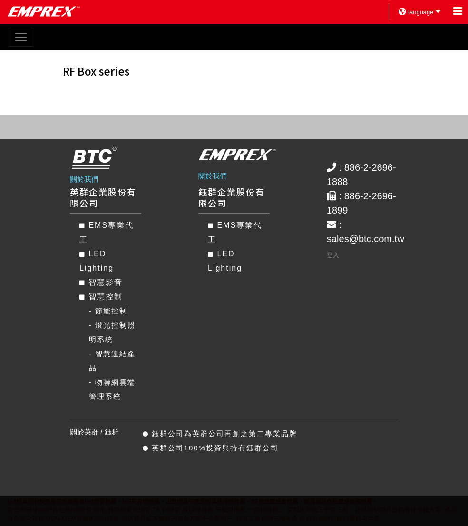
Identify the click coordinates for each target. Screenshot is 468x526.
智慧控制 (101, 296)
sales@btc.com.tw (365, 239)
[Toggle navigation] (21, 37)
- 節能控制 (108, 311)
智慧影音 (101, 282)
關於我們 (84, 179)
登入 (333, 255)
